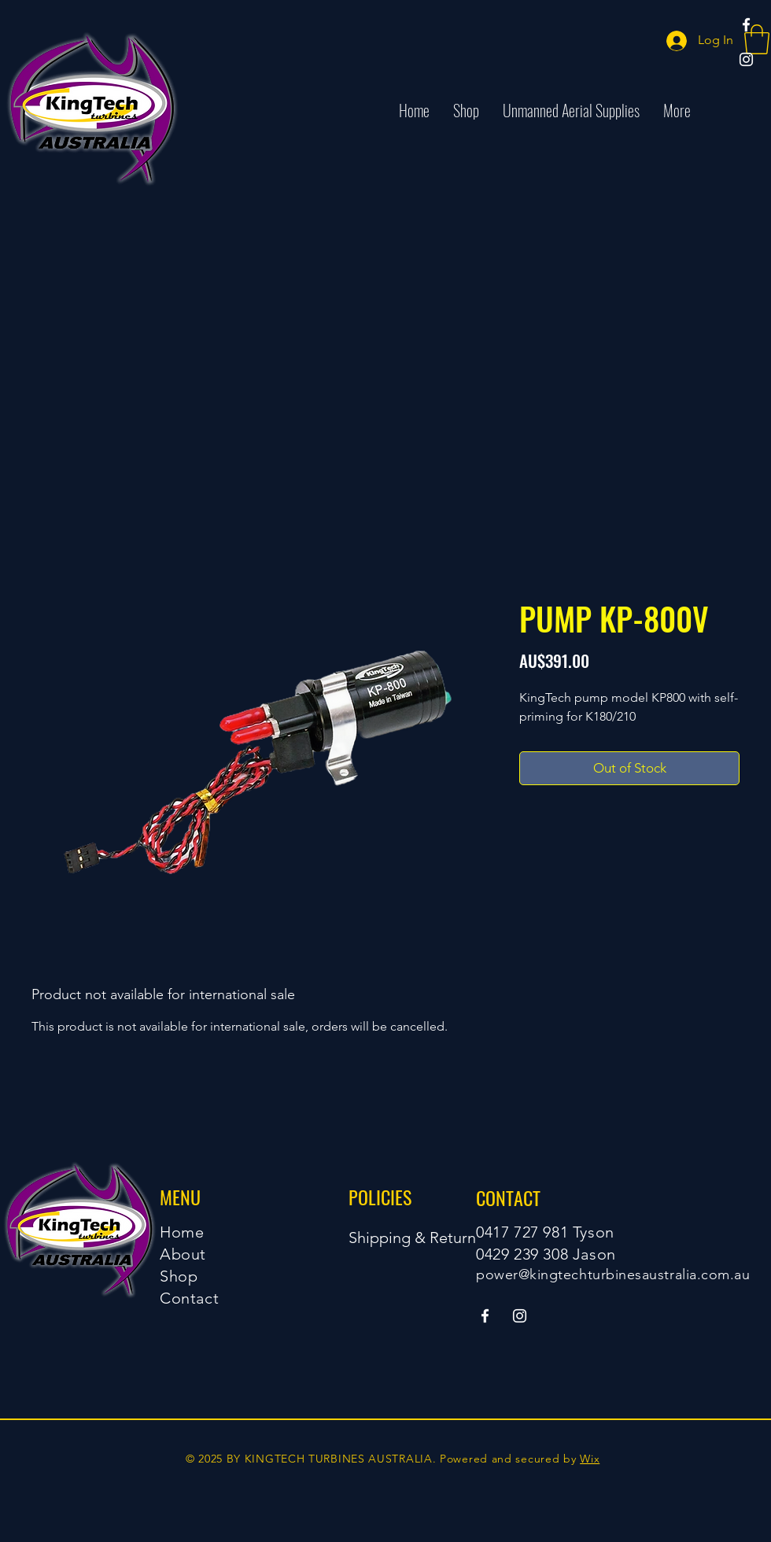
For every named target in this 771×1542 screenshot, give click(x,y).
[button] (756, 39)
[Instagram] (746, 59)
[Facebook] (746, 25)
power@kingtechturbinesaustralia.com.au (613, 1274)
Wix (589, 1459)
